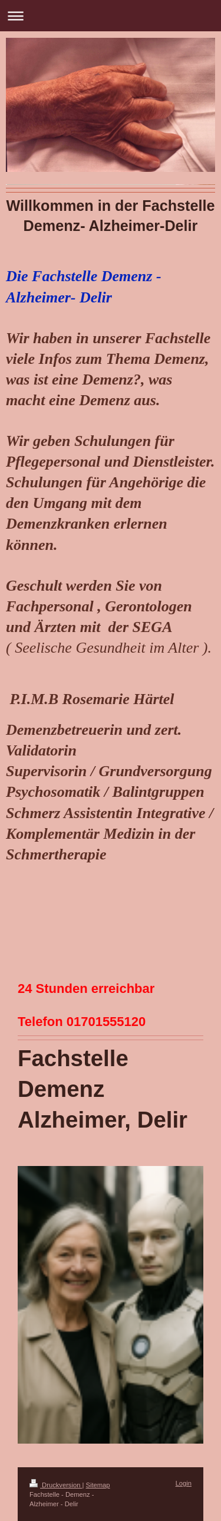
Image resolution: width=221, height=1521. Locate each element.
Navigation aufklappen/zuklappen (110, 15)
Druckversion (56, 1485)
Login (184, 1483)
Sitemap (98, 1485)
